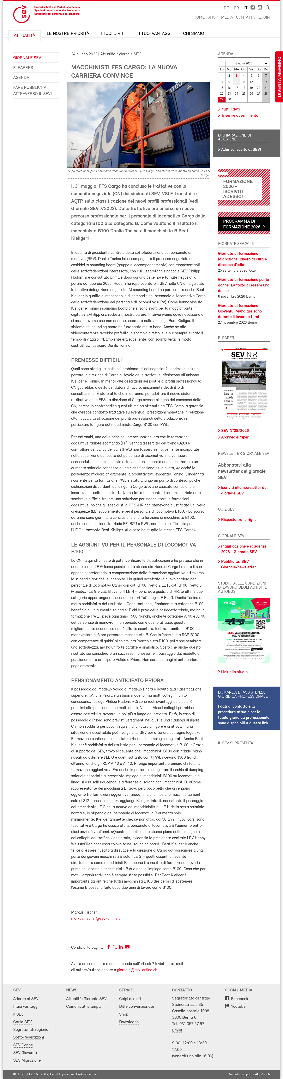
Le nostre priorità (68, 34)
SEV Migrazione (27, 1060)
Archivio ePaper (235, 437)
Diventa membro (279, 77)
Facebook (239, 999)
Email (177, 1030)
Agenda (21, 78)
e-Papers (23, 68)
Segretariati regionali (31, 1030)
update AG (252, 1074)
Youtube (238, 1006)
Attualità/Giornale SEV (86, 999)
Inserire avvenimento (239, 116)
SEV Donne (23, 1045)
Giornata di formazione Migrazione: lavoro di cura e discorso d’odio (242, 259)
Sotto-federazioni (28, 1037)
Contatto (245, 17)
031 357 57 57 (191, 1024)
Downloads (129, 1022)
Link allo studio (234, 672)
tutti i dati (230, 109)
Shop (213, 17)
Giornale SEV (27, 58)
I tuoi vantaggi (155, 34)
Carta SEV (22, 1022)
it (246, 8)
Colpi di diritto (131, 999)
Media (227, 17)
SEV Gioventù (25, 1053)
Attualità (24, 36)
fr (236, 8)
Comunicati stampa (83, 1006)
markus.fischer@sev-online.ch (96, 919)
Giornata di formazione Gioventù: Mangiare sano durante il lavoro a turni (240, 311)
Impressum (66, 1074)
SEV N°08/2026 (235, 431)
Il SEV (18, 1014)
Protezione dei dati (89, 1074)
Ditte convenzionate (136, 1006)
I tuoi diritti (114, 34)
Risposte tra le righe (239, 520)
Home (199, 17)
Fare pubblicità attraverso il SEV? (33, 91)
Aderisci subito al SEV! (241, 150)
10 (236, 82)
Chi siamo (193, 34)
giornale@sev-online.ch (137, 970)
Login (264, 17)
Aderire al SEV (25, 999)
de (226, 8)
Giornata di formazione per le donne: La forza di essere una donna (244, 285)
